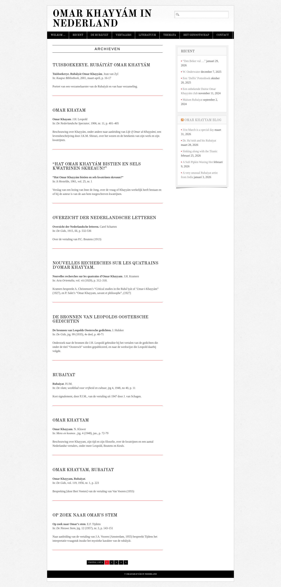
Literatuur (147, 35)
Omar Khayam (69, 110)
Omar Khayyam (71, 420)
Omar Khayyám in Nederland (102, 19)
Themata (169, 35)
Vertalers (123, 35)
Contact (222, 35)
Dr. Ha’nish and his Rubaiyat (199, 140)
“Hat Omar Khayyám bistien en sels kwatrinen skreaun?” (97, 166)
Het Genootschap (196, 35)
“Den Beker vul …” (194, 61)
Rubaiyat (64, 375)
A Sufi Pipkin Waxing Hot (198, 162)
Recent (78, 35)
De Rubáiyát (99, 35)
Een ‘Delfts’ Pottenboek (196, 78)
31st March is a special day (198, 129)
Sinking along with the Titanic (200, 151)
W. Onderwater (191, 71)
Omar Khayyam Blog (203, 120)
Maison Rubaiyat (193, 99)
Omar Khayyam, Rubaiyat (83, 470)
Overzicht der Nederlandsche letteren (104, 218)
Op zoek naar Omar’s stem (85, 515)
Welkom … (58, 35)
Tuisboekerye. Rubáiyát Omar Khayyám (101, 65)
